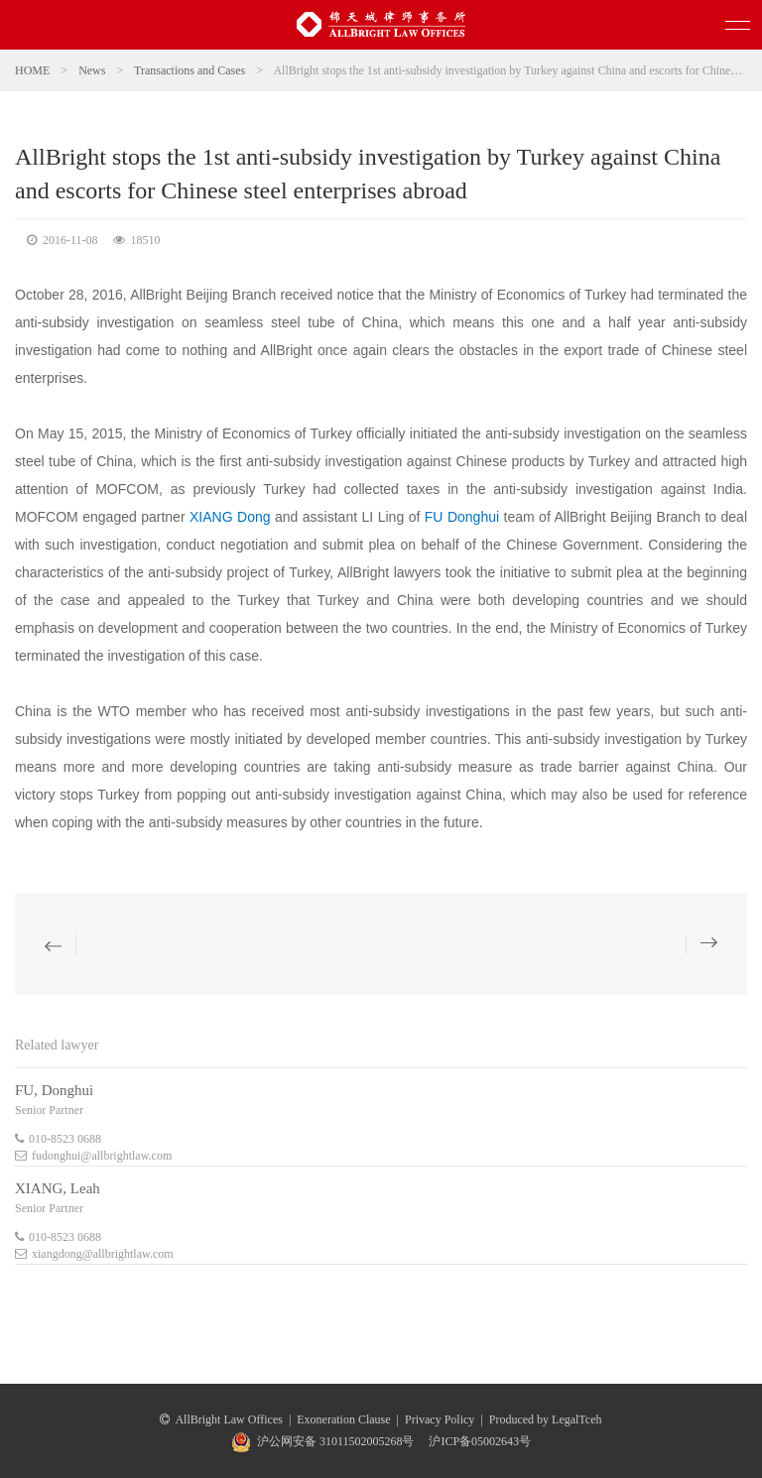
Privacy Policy (439, 1419)
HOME (32, 70)
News (91, 70)
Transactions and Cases (189, 70)
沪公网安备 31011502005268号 (336, 1441)
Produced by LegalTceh (545, 1419)
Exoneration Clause (343, 1419)
